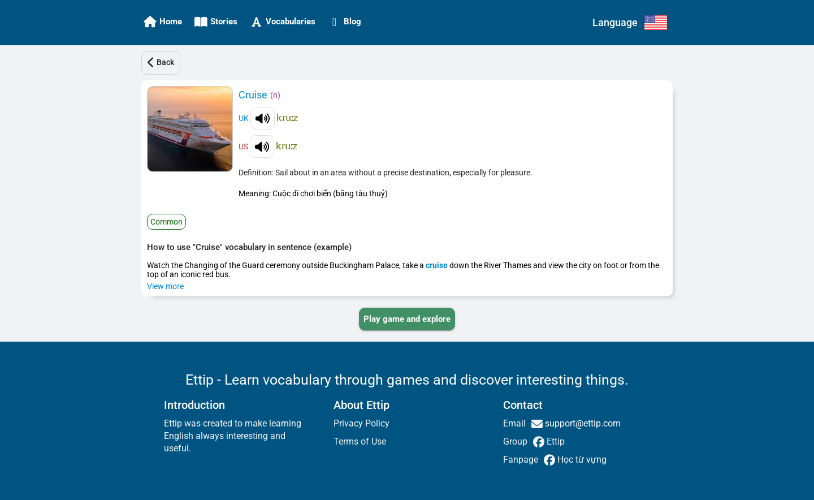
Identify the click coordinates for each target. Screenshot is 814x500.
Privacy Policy (361, 423)
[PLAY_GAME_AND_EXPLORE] (407, 319)
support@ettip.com (582, 423)
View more (165, 286)
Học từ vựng (581, 459)
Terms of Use (360, 441)
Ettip (554, 441)
